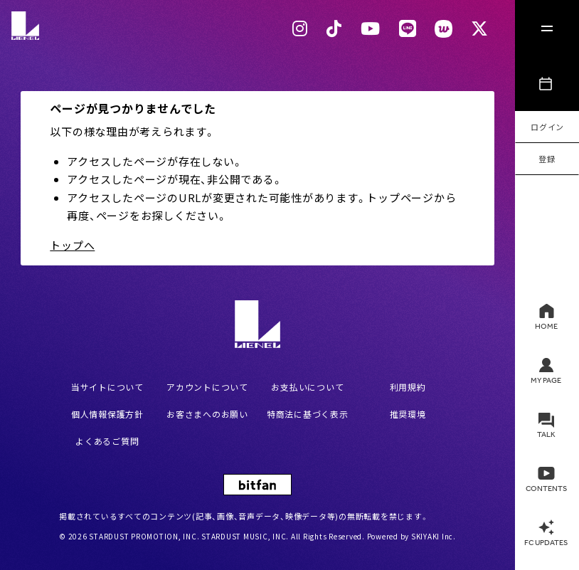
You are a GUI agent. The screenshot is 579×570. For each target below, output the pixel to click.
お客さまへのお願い (207, 414)
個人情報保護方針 (107, 414)
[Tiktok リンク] (334, 28)
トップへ (72, 245)
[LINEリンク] (408, 28)
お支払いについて (307, 387)
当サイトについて (107, 387)
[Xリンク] (480, 28)
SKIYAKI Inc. (433, 536)
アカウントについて (207, 387)
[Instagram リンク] (300, 28)
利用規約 (408, 387)
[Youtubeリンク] (371, 28)
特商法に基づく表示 (308, 414)
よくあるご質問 (107, 441)
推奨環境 (408, 414)
